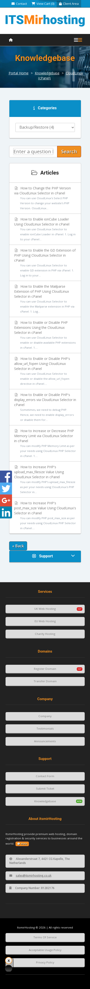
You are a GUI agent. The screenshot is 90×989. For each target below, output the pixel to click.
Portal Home (19, 73)
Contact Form (45, 776)
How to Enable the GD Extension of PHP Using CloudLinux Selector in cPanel (45, 263)
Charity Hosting (45, 634)
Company (45, 716)
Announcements (45, 741)
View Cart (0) (43, 3)
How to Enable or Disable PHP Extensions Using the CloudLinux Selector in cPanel (45, 335)
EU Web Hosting (45, 621)
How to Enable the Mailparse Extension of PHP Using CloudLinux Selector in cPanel (45, 299)
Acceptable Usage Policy (45, 950)
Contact (19, 3)
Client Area (69, 3)
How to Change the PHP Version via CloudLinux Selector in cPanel (45, 198)
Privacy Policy (45, 962)
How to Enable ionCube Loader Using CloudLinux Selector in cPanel (45, 229)
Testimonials (45, 728)
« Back (18, 546)
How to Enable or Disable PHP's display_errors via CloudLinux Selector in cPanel (45, 407)
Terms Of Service (45, 937)
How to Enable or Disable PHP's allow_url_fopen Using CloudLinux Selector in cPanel (45, 371)
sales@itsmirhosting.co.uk (30, 875)
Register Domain (45, 668)
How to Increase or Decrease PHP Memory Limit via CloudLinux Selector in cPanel (45, 443)
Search (69, 151)
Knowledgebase (47, 73)
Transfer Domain (45, 681)
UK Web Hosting (45, 608)
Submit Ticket (45, 788)
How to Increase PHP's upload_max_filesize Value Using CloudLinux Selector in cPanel (45, 479)
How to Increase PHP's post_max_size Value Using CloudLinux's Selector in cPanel (45, 516)
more (22, 843)
